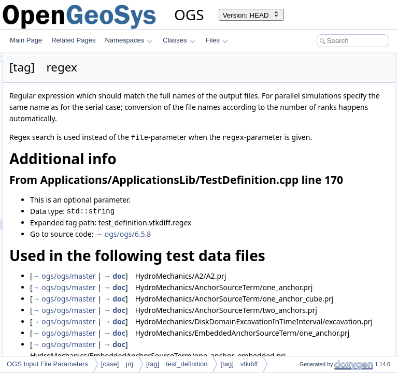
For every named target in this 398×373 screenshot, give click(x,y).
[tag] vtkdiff (239, 364)
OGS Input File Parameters (47, 364)
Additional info (302, 58)
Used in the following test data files (331, 80)
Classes (179, 40)
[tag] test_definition (177, 364)
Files (217, 40)
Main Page (26, 40)
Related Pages (73, 40)
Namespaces (128, 40)
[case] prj (117, 364)
